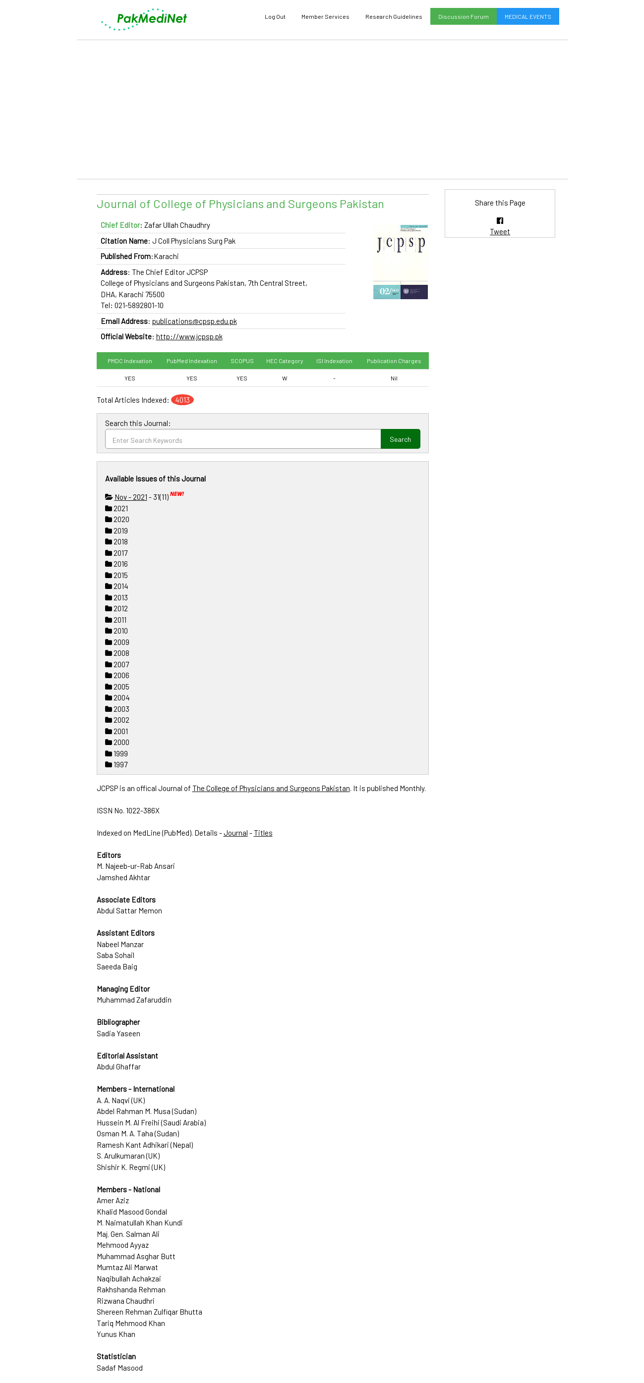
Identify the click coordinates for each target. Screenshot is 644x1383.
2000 (117, 742)
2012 (116, 608)
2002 (117, 719)
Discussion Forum (463, 16)
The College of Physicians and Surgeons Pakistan (271, 788)
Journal (236, 832)
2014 (116, 586)
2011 (115, 619)
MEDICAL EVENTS (528, 16)
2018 (116, 541)
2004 (117, 697)
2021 (116, 508)
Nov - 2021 (131, 496)
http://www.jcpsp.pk (189, 336)
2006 (117, 675)
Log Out (275, 16)
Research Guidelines (393, 16)
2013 (116, 597)
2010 (116, 630)
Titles (263, 832)
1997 (116, 764)
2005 (117, 686)
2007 (117, 664)
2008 (117, 652)
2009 (117, 642)
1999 (116, 753)
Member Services (325, 16)
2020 (117, 519)
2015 (116, 575)
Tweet (500, 231)
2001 (116, 731)
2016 (116, 563)
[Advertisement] (322, 109)
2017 (116, 552)
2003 (117, 708)
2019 (116, 530)
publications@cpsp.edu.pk (194, 321)
